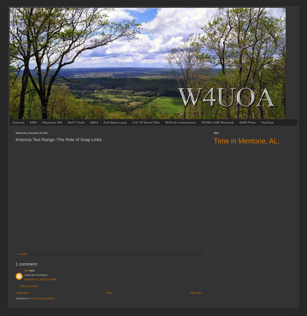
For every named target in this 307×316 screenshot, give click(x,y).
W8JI (94, 122)
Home (109, 293)
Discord (18, 122)
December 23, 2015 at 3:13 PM (40, 279)
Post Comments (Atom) (42, 298)
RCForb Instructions (180, 122)
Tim (26, 270)
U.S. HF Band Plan (146, 122)
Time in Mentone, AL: (247, 141)
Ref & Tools (76, 122)
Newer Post (23, 293)
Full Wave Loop (115, 122)
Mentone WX (52, 122)
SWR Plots (247, 122)
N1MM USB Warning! (217, 122)
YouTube (267, 122)
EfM (33, 122)
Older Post (195, 293)
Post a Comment (29, 286)
